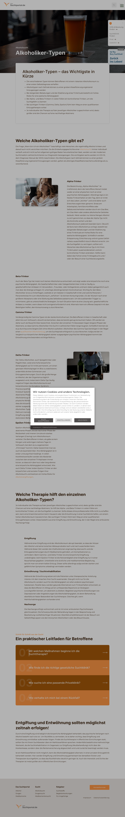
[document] (62, 404)
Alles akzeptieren (43, 420)
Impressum (37, 427)
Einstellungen (63, 420)
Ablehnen (82, 420)
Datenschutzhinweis (50, 427)
